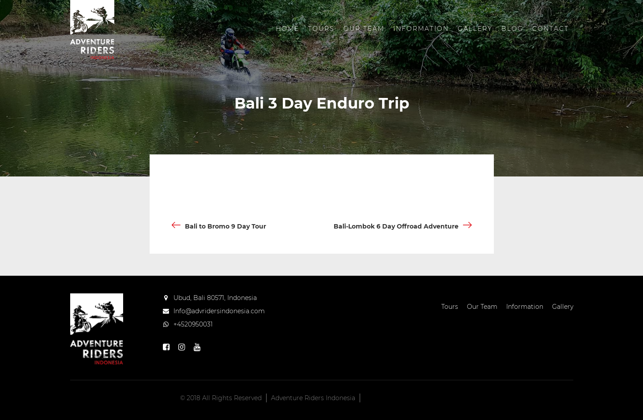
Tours (321, 29)
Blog (512, 29)
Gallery (475, 29)
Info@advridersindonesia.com (219, 311)
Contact (550, 29)
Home (287, 29)
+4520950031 (193, 324)
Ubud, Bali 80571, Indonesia (215, 298)
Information (421, 29)
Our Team (363, 29)
